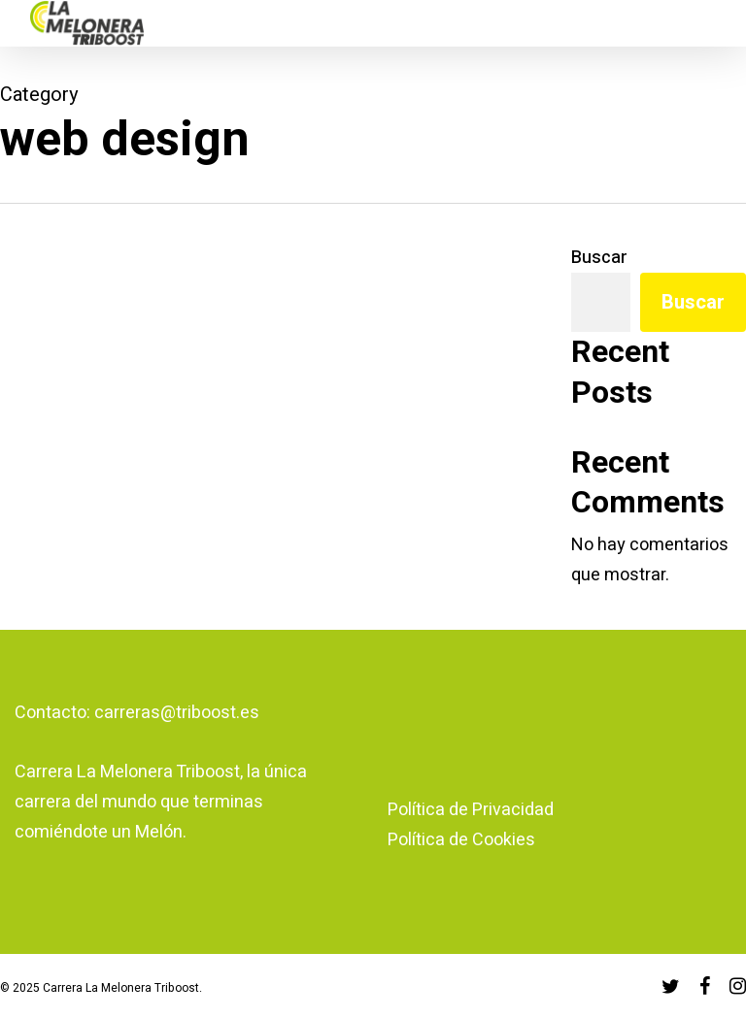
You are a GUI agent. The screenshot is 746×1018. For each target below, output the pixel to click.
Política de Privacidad (471, 810)
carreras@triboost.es (176, 713)
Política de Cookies (461, 840)
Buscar (599, 258)
